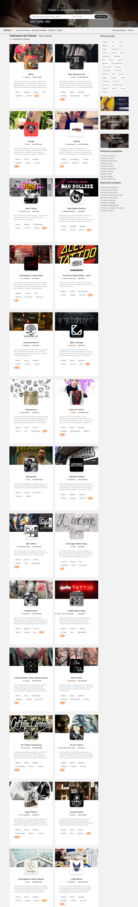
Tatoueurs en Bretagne (107, 203)
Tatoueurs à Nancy (106, 176)
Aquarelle (27, 92)
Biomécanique (75, 96)
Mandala (105, 74)
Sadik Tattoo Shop (76, 611)
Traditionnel (106, 56)
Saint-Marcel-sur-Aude (67, 748)
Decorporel (31, 476)
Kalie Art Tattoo (76, 409)
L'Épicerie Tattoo (76, 476)
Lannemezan (71, 144)
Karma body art (31, 342)
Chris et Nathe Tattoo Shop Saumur (31, 678)
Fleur (44, 92)
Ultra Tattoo (31, 208)
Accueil (11, 27)
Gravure (111, 60)
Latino (73, 565)
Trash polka (118, 70)
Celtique (63, 159)
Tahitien (104, 49)
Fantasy (36, 92)
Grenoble (27, 345)
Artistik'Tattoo (31, 611)
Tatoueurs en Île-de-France (109, 187)
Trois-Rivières (25, 412)
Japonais (29, 96)
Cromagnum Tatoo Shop (31, 275)
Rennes (73, 815)
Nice (73, 77)
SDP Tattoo (31, 543)
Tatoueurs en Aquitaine (108, 200)
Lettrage (85, 159)
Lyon (32, 21)
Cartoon (28, 163)
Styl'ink (76, 141)
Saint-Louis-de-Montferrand (67, 614)
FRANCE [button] (131, 3)
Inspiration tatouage (39, 3)
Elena (31, 74)
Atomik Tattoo (76, 812)
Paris (47, 21)
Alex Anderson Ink (76, 74)
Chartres (72, 345)
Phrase (123, 88)
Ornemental (115, 49)
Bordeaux (72, 480)
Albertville (72, 681)
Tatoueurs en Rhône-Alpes (109, 190)
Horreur (27, 493)
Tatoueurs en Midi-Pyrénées (109, 205)
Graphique (18, 96)
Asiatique (64, 96)
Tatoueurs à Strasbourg (108, 156)
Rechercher (101, 17)
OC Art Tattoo (76, 745)
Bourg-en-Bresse (24, 547)
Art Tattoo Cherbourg (31, 745)
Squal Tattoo (31, 812)
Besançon (26, 614)
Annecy (27, 77)
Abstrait (63, 92)
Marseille (40, 21)
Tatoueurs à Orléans (107, 171)
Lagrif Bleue (76, 879)
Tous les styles (106, 67)
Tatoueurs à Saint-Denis (108, 169)
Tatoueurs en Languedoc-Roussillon (112, 208)
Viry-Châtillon (25, 815)
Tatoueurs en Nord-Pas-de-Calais (111, 195)
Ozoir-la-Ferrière (69, 278)
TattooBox (51, 3)
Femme (81, 230)
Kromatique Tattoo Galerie (31, 879)
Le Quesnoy (26, 278)
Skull (103, 60)
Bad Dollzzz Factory (77, 208)
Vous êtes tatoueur (119, 3)
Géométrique (74, 159)
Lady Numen (31, 409)
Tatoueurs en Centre (107, 210)
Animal (17, 92)
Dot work (37, 163)
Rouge (31, 141)
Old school (39, 297)
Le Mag (59, 3)
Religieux (105, 45)
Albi (28, 480)
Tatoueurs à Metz (106, 174)
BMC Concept (76, 342)
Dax (74, 547)
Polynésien (75, 163)
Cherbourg (26, 748)
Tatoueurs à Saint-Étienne (108, 161)
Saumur (27, 681)
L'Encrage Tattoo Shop (76, 543)
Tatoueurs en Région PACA (109, 192)
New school (64, 163)
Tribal (113, 74)
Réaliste (85, 163)
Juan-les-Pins (25, 211)
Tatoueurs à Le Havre (107, 158)
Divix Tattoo (76, 678)
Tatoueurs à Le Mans (107, 166)
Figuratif (18, 563)
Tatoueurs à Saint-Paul (107, 179)
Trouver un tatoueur (23, 3)
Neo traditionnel (117, 63)
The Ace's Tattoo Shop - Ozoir (77, 275)
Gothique (105, 88)
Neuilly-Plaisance (69, 211)
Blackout (86, 96)
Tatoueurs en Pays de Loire (109, 198)
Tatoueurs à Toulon (106, 163)
